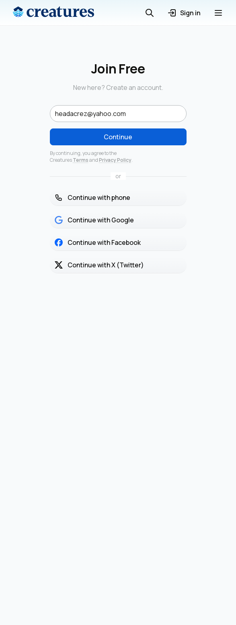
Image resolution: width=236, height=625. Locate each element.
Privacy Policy (115, 160)
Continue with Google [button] (94, 220)
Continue (118, 136)
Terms (80, 160)
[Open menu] (218, 13)
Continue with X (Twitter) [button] (99, 265)
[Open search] (149, 13)
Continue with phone (92, 197)
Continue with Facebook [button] (98, 242)
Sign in (184, 13)
